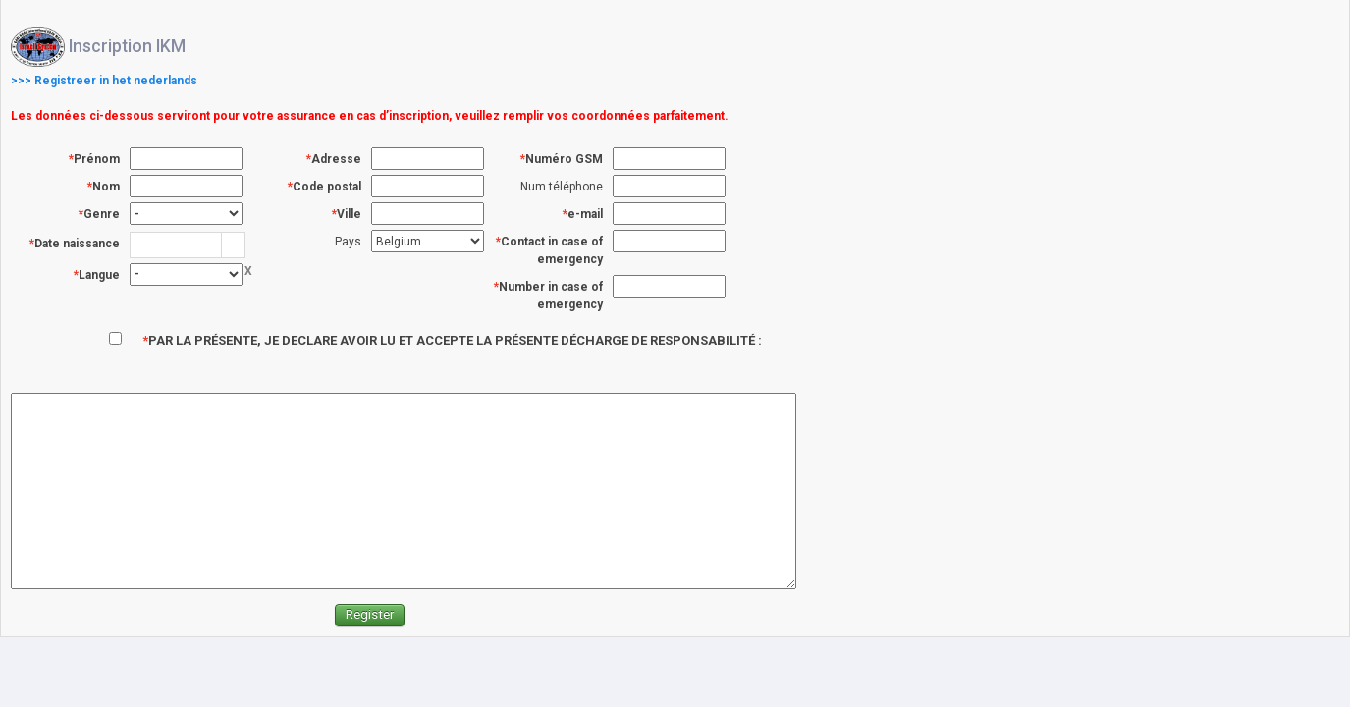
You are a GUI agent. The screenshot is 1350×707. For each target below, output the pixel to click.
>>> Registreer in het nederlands (104, 80)
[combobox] (176, 244)
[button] (232, 245)
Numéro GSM (564, 159)
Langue (99, 275)
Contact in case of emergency (552, 250)
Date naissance (77, 243)
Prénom (97, 159)
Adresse (336, 159)
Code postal (327, 186)
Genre (101, 214)
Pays (348, 241)
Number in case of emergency (551, 295)
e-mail (585, 214)
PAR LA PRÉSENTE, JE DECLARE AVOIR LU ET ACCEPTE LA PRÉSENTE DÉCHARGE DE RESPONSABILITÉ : (455, 340)
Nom (106, 186)
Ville (349, 214)
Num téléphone (561, 186)
